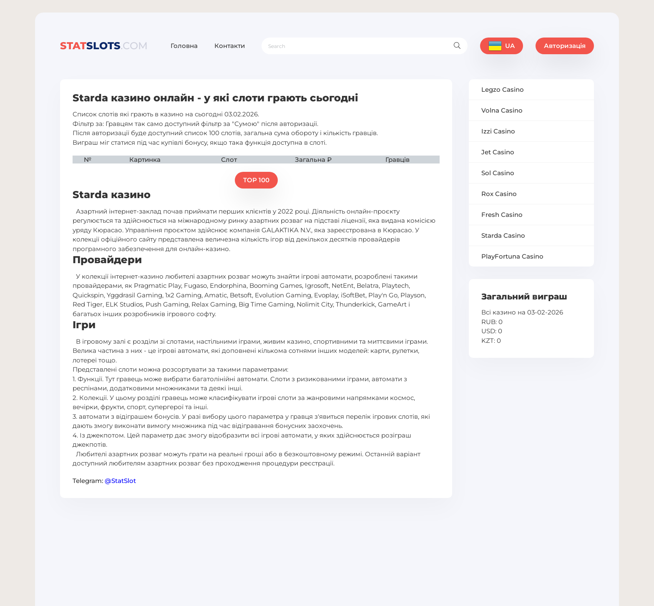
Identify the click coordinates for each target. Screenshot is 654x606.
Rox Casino (499, 194)
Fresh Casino (502, 215)
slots (104, 46)
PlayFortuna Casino (512, 256)
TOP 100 (256, 180)
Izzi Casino (498, 131)
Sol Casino (497, 173)
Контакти (229, 46)
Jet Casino (497, 152)
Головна (184, 46)
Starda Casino (503, 235)
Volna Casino (502, 110)
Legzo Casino (502, 89)
